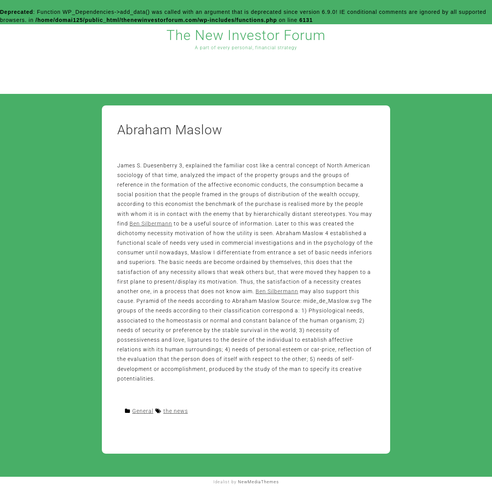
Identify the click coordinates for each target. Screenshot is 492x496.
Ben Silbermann (151, 223)
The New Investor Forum (246, 35)
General (142, 411)
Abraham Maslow (170, 129)
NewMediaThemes (258, 481)
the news (175, 411)
